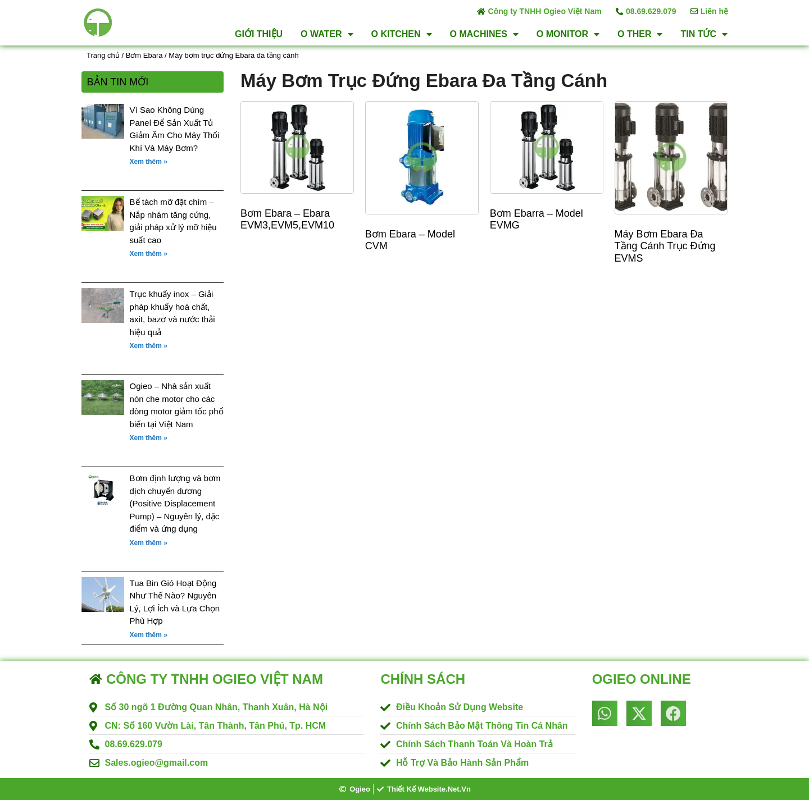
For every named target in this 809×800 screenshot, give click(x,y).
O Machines (484, 34)
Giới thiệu (259, 34)
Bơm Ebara (144, 55)
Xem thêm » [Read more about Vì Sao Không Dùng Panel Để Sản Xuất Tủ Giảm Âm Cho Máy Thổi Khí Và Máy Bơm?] (148, 162)
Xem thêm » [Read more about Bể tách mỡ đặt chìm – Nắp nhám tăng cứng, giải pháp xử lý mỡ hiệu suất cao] (148, 254)
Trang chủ (103, 55)
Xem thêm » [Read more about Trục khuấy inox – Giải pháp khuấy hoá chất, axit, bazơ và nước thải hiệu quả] (148, 346)
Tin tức (704, 34)
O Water (327, 34)
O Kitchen (401, 34)
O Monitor (568, 34)
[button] (604, 713)
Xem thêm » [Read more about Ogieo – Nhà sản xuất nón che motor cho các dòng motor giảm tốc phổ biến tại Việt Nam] (148, 438)
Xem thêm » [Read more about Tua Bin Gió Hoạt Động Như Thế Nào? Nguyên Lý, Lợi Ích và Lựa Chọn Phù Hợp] (148, 635)
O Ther (639, 34)
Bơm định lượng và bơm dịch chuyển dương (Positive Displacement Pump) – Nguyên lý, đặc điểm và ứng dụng (175, 503)
